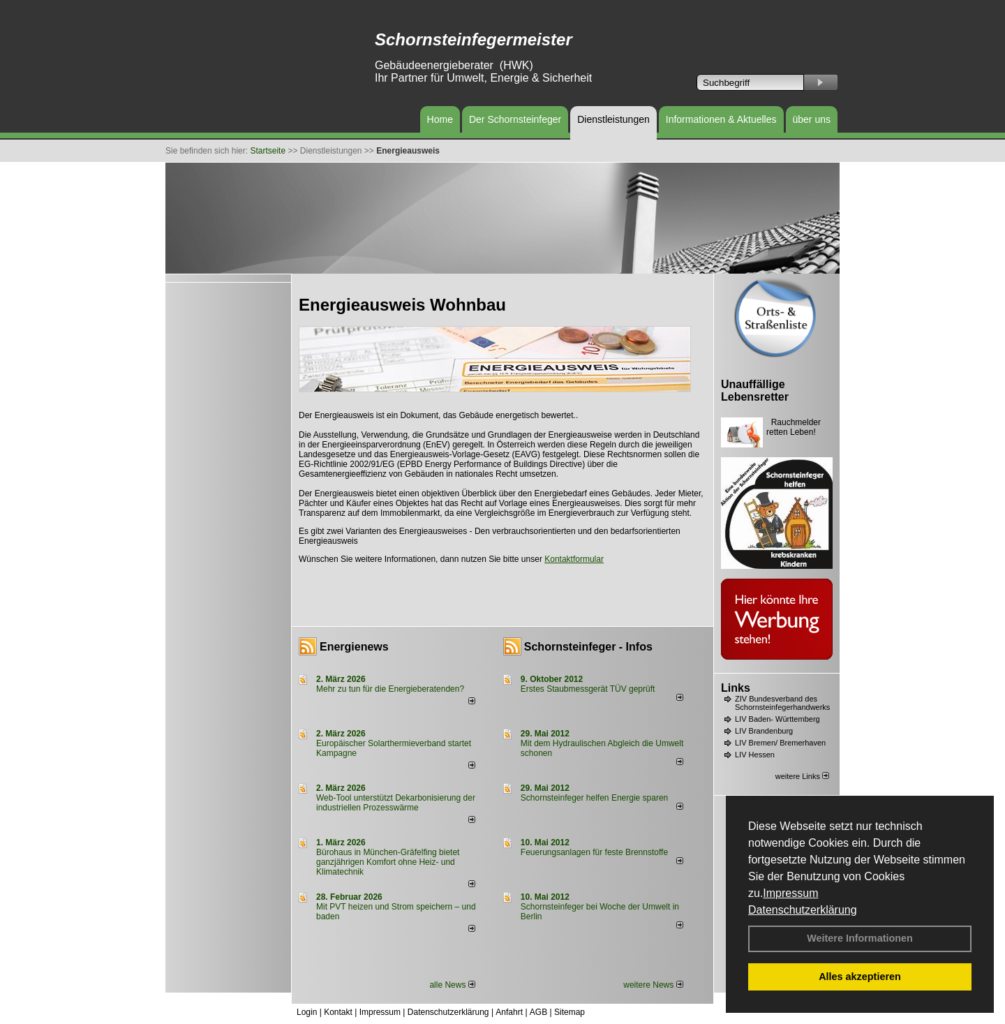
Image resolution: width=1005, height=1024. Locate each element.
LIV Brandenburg (764, 731)
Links (735, 688)
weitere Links (802, 776)
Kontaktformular (574, 559)
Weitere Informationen (860, 938)
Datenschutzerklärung (802, 910)
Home (440, 119)
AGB (538, 1012)
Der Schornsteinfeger (515, 119)
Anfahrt (509, 1012)
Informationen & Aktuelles (721, 119)
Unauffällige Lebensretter (755, 390)
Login (307, 1012)
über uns (812, 119)
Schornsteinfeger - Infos (588, 647)
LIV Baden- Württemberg (777, 719)
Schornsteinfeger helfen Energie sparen (594, 798)
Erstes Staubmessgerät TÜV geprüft (588, 689)
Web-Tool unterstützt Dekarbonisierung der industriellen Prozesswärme (395, 802)
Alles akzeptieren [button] (860, 976)
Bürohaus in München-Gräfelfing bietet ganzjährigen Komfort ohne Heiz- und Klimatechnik (387, 862)
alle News (452, 985)
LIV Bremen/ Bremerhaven (780, 743)
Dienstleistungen (613, 119)
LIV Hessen (755, 754)
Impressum (790, 893)
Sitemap (569, 1012)
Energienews (354, 647)
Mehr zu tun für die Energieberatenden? (390, 689)
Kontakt (338, 1012)
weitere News (653, 985)
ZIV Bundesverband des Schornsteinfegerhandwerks (782, 703)
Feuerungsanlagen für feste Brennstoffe (594, 852)
